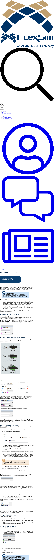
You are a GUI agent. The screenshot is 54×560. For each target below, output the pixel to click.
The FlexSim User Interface (6, 113)
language (1, 104)
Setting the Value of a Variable (6, 280)
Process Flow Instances (22, 296)
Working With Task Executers (6, 117)
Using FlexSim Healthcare (6, 119)
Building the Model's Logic (6, 116)
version (1, 102)
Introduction (4, 111)
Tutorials (3, 112)
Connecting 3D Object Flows (6, 115)
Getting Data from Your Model (7, 118)
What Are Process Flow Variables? (7, 278)
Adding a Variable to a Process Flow (7, 279)
